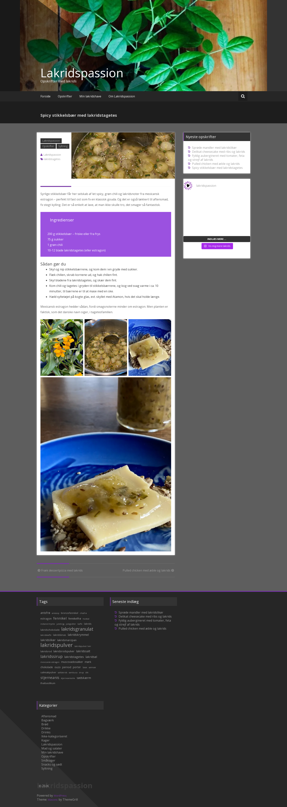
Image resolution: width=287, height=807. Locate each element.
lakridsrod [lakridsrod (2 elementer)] (46, 651)
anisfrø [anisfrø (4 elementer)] (45, 613)
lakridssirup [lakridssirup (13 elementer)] (51, 656)
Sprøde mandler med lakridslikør (214, 148)
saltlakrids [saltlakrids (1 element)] (62, 672)
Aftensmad (48, 716)
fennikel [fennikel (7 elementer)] (60, 618)
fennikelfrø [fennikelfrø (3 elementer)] (74, 618)
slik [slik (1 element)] (86, 672)
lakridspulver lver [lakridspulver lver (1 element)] (82, 646)
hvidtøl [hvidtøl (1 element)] (86, 619)
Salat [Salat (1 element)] (85, 667)
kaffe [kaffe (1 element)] (80, 624)
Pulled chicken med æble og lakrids (149, 570)
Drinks (46, 732)
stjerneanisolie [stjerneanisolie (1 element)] (68, 678)
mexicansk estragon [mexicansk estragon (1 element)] (49, 662)
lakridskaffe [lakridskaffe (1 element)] (45, 635)
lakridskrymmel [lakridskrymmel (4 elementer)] (78, 635)
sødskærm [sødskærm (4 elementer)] (84, 678)
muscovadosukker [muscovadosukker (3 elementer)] (72, 662)
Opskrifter (65, 96)
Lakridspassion (81, 73)
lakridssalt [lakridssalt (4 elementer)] (83, 651)
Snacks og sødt (51, 764)
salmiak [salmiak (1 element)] (92, 667)
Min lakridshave (90, 96)
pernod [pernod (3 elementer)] (66, 667)
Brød (44, 724)
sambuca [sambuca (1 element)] (73, 672)
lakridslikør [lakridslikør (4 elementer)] (48, 640)
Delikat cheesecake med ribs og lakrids (218, 152)
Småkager (48, 760)
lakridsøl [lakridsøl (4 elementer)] (91, 657)
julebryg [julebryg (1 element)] (60, 624)
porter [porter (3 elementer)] (77, 667)
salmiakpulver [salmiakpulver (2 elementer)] (48, 672)
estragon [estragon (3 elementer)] (46, 618)
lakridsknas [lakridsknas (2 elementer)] (59, 635)
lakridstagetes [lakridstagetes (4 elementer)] (74, 657)
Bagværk (47, 720)
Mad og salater (51, 748)
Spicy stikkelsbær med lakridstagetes (217, 168)
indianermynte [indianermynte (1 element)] (47, 624)
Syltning (63, 146)
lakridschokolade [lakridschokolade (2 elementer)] (50, 629)
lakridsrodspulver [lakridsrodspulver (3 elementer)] (63, 651)
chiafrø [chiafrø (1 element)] (83, 613)
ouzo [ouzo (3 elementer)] (58, 667)
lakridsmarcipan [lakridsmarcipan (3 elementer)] (67, 640)
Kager (45, 740)
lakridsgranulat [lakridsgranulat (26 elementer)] (77, 629)
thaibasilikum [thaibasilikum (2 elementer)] (47, 683)
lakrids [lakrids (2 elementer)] (88, 623)
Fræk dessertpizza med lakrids (60, 570)
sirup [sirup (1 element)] (81, 672)
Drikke (46, 728)
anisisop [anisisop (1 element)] (55, 613)
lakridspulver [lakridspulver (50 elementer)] (56, 645)
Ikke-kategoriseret (54, 736)
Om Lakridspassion (122, 96)
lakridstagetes (52, 159)
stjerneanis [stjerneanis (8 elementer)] (49, 677)
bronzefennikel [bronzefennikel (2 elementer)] (69, 613)
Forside (45, 96)
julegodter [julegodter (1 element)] (71, 624)
